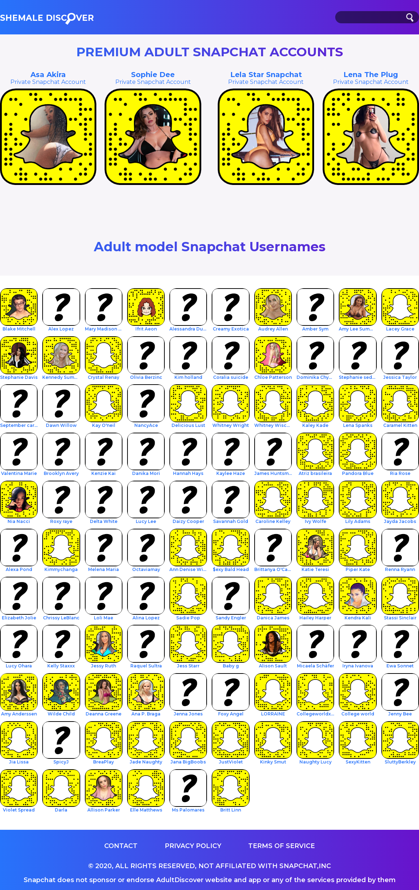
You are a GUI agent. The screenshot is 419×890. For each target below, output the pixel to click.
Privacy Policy (193, 846)
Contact (121, 846)
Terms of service (281, 846)
